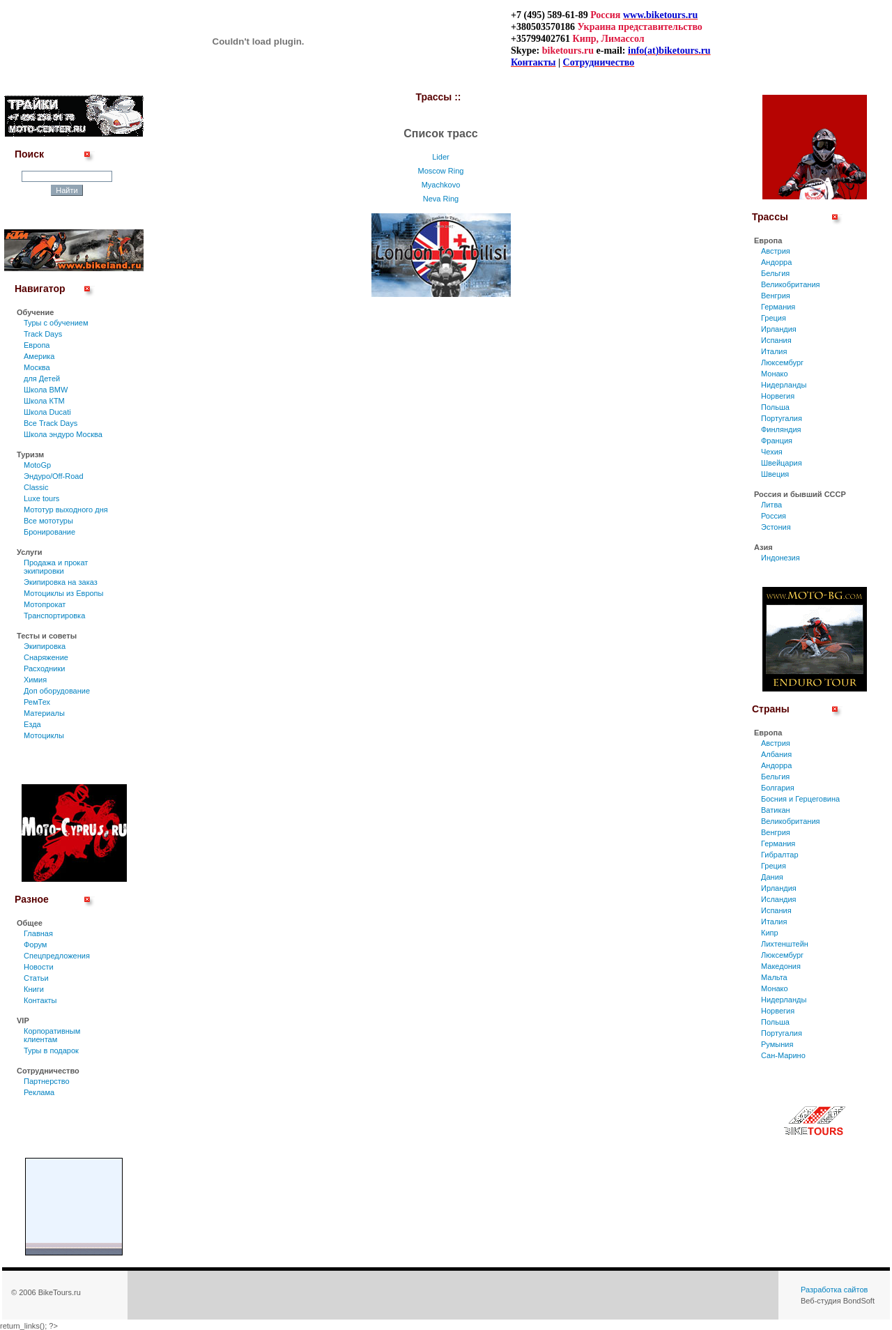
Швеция (775, 474)
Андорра (776, 262)
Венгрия (775, 295)
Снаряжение (46, 657)
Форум (35, 944)
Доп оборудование (57, 691)
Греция (773, 318)
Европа (37, 345)
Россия (773, 516)
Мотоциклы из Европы (63, 593)
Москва (37, 367)
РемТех (37, 702)
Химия (35, 679)
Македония (781, 966)
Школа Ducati (47, 412)
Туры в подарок (51, 1050)
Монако (774, 373)
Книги (34, 989)
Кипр (769, 932)
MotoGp (37, 465)
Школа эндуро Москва (63, 434)
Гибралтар (780, 854)
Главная (38, 933)
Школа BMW (46, 389)
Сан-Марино (783, 1055)
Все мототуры (48, 521)
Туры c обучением (56, 323)
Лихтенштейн (784, 944)
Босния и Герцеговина (800, 799)
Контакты (40, 1000)
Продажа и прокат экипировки (56, 566)
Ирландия (779, 329)
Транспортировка (54, 615)
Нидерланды (783, 385)
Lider (440, 157)
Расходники (44, 668)
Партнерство (47, 1081)
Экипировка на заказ (61, 582)
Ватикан (775, 810)
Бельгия (775, 273)
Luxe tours (41, 498)
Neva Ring (441, 198)
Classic (36, 487)
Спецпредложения (57, 955)
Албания (776, 754)
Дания (772, 877)
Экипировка (45, 646)
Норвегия (777, 396)
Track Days (43, 334)
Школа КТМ (44, 401)
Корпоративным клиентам (52, 1035)
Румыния (777, 1044)
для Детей (42, 378)
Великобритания (790, 284)
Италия (774, 351)
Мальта (774, 977)
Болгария (777, 788)
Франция (776, 440)
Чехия (772, 452)
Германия (778, 307)
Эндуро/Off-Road (54, 476)
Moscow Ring (440, 171)
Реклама (39, 1092)
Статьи (36, 978)
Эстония (776, 527)
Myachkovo (441, 185)
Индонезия (780, 557)
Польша (775, 407)
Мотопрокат (45, 604)
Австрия (775, 251)
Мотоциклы (44, 735)
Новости (39, 967)
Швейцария (781, 463)
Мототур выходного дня (66, 509)
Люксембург (782, 362)
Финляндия (781, 429)
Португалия (781, 418)
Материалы (44, 713)
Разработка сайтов (834, 1289)
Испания (776, 340)
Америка (39, 356)
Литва (771, 504)
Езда (32, 724)
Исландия (779, 899)
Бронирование (49, 532)
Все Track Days (50, 423)
